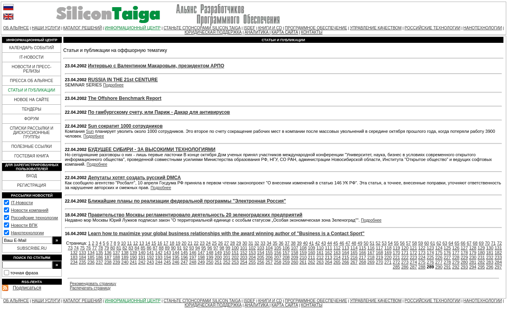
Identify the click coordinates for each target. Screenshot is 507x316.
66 (463, 243)
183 (74, 257)
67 (469, 243)
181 (489, 252)
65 (457, 243)
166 (362, 252)
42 (317, 243)
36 (281, 243)
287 (413, 266)
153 (251, 252)
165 (353, 252)
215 (345, 257)
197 (192, 257)
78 (100, 247)
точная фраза (24, 272)
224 (421, 257)
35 (275, 243)
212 (320, 257)
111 (328, 247)
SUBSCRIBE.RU (32, 248)
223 (413, 257)
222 (404, 257)
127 (464, 247)
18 (172, 243)
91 (179, 247)
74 (76, 247)
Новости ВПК (24, 225)
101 (243, 247)
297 (498, 266)
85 (143, 247)
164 (345, 252)
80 (112, 247)
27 (226, 243)
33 (263, 243)
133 (82, 252)
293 (464, 266)
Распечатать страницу (90, 288)
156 (277, 252)
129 (481, 247)
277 (438, 262)
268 (362, 262)
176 (447, 252)
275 (421, 262)
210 (303, 257)
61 (432, 243)
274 (413, 262)
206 (269, 257)
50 (366, 243)
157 (286, 252)
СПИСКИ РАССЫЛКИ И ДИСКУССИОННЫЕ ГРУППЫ (31, 132)
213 (328, 257)
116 (370, 247)
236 (90, 262)
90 (173, 247)
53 (384, 243)
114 (353, 247)
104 (269, 247)
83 (130, 247)
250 (209, 262)
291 (447, 266)
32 (256, 243)
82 (124, 247)
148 (209, 252)
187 (107, 257)
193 (158, 257)
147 (201, 252)
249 (201, 262)
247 (184, 262)
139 (133, 252)
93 (191, 247)
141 (150, 252)
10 (123, 243)
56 (402, 243)
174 (430, 252)
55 (396, 243)
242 (141, 262)
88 (161, 247)
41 (311, 243)
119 (396, 247)
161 (320, 252)
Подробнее (113, 85)
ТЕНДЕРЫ (31, 109)
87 (155, 247)
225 (430, 257)
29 (238, 243)
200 (218, 257)
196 (184, 257)
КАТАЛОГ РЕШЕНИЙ (82, 28)
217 (362, 257)
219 (379, 257)
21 (190, 243)
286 (404, 266)
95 (203, 247)
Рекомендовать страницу (93, 284)
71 (493, 243)
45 (335, 243)
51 (372, 243)
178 (464, 252)
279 (455, 262)
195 (175, 257)
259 (286, 262)
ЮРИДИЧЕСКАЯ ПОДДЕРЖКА (213, 32)
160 (311, 252)
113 (345, 247)
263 (320, 262)
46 (341, 243)
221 (396, 257)
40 (305, 243)
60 (426, 243)
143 (167, 252)
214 (337, 257)
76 (88, 247)
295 (481, 266)
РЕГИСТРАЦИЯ (31, 185)
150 (226, 252)
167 (370, 252)
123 (430, 247)
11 (129, 243)
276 (430, 262)
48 (353, 243)
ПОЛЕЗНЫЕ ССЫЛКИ (31, 146)
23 (202, 243)
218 (370, 257)
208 (286, 257)
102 (251, 247)
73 (70, 247)
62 (438, 243)
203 (243, 257)
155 (269, 252)
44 (329, 243)
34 (269, 243)
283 (489, 262)
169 (387, 252)
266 (345, 262)
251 (218, 262)
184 (82, 257)
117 (379, 247)
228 (455, 257)
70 (487, 243)
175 (438, 252)
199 (209, 257)
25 (214, 243)
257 (269, 262)
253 (235, 262)
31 (250, 243)
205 (260, 257)
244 (158, 262)
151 (235, 252)
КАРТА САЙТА (284, 32)
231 (481, 257)
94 (197, 247)
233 (498, 257)
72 (499, 243)
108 (303, 247)
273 (404, 262)
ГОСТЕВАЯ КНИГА (31, 156)
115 (362, 247)
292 (455, 266)
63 (444, 243)
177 (455, 252)
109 (311, 247)
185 (90, 257)
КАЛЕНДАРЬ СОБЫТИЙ (31, 48)
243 (150, 262)
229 (464, 257)
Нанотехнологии (27, 232)
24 (208, 243)
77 (94, 247)
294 (472, 266)
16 (159, 243)
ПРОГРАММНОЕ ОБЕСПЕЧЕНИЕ (316, 28)
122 (421, 247)
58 (414, 243)
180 (481, 252)
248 (192, 262)
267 (353, 262)
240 (124, 262)
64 (450, 243)
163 (337, 252)
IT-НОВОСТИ (31, 57)
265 (337, 262)
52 (378, 243)
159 (303, 252)
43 (323, 243)
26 (220, 243)
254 (243, 262)
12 (135, 243)
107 (294, 247)
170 (396, 252)
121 (413, 247)
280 (464, 262)
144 (175, 252)
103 (260, 247)
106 (286, 247)
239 (116, 262)
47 (347, 243)
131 (498, 247)
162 (328, 252)
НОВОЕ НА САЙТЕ (31, 100)
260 (294, 262)
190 (133, 257)
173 (421, 252)
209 (294, 257)
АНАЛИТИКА (257, 32)
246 (175, 262)
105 (277, 247)
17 (166, 243)
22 (196, 243)
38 (293, 243)
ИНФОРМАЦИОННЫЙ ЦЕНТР (133, 28)
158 (294, 252)
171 (404, 252)
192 (150, 257)
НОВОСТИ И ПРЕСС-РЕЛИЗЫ (31, 69)
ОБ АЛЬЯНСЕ (16, 28)
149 (218, 252)
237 (99, 262)
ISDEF (249, 28)
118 (387, 247)
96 (209, 247)
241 (133, 262)
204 (251, 257)
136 (107, 252)
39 (299, 243)
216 (353, 257)
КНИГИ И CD (270, 28)
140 (141, 252)
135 (99, 252)
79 (106, 247)
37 (287, 243)
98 (221, 247)
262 (311, 262)
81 (118, 247)
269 (370, 262)
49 (360, 243)
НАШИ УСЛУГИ (46, 28)
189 (124, 257)
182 (498, 252)
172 (413, 252)
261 (303, 262)
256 (260, 262)
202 (235, 257)
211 (311, 257)
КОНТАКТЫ (311, 32)
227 (447, 257)
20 (184, 243)
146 (192, 252)
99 (227, 247)
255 (251, 262)
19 (177, 243)
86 (149, 247)
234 (74, 262)
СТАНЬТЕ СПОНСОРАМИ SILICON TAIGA (202, 28)
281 (472, 262)
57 (408, 243)
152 (243, 252)
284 (498, 262)
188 (116, 257)
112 (337, 247)
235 (82, 262)
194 (167, 257)
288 (421, 266)
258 (277, 262)
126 (455, 247)
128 (472, 247)
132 (74, 252)
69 (481, 243)
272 (396, 262)
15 (153, 243)
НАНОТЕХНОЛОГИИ (482, 28)
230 (472, 257)
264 (328, 262)
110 (320, 247)
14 (147, 243)
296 (489, 266)
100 (235, 247)
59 (420, 243)
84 (137, 247)
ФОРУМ (31, 119)
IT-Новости (21, 202)
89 (167, 247)
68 (475, 243)
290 (438, 266)
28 (232, 243)
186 (99, 257)
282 (481, 262)
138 (124, 252)
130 (489, 247)
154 (260, 252)
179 (472, 252)
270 (379, 262)
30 (244, 243)
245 (167, 262)
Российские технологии (34, 217)
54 (390, 243)
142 (158, 252)
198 (201, 257)
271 (387, 262)
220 (387, 257)
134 (90, 252)
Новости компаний (29, 210)
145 (184, 252)
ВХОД (31, 176)
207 (277, 257)
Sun (90, 131)
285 (396, 266)
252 (226, 262)
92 (185, 247)
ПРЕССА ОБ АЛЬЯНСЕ (31, 81)
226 (438, 257)
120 (404, 247)
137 (116, 252)
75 (82, 247)
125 (447, 247)
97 (215, 247)
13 (141, 243)
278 (447, 262)
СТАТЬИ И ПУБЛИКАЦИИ (31, 90)
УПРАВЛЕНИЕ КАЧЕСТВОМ (376, 28)
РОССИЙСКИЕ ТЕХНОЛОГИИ (432, 28)
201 (226, 257)
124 (438, 247)
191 (141, 257)
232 (489, 257)
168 (379, 252)
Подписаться (27, 288)
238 (107, 262)
